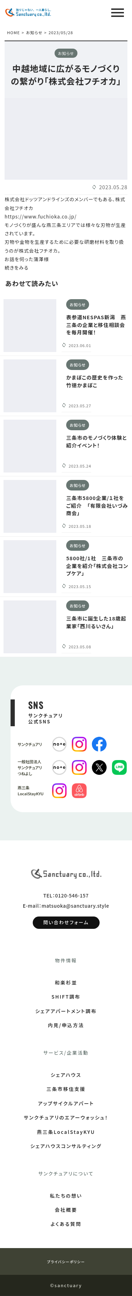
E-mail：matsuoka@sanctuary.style (66, 906)
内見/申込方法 (66, 1025)
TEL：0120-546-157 (66, 895)
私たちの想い (66, 1195)
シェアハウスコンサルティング (66, 1146)
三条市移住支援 (66, 1089)
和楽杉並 (66, 982)
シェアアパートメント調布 (66, 1011)
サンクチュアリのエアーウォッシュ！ (66, 1117)
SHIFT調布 (66, 997)
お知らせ (34, 32)
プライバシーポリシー (66, 1262)
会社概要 (66, 1210)
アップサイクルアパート (66, 1103)
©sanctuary (66, 1285)
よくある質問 (66, 1224)
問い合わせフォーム (66, 923)
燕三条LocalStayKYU (66, 1132)
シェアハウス (66, 1075)
